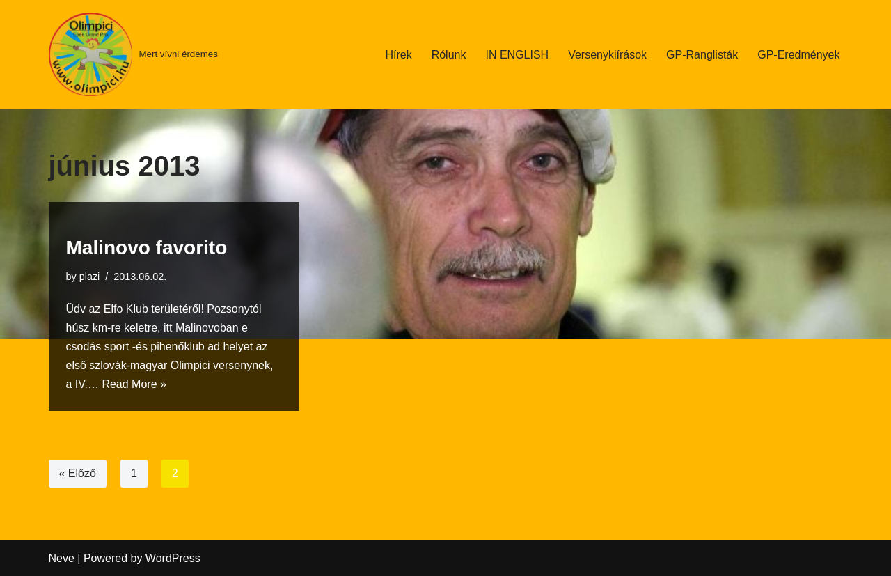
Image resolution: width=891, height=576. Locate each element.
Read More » (134, 384)
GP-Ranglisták (702, 55)
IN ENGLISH (517, 55)
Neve (61, 558)
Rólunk (449, 55)
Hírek (398, 55)
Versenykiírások (607, 55)
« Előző (77, 473)
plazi (89, 276)
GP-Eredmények (798, 55)
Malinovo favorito (147, 247)
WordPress (172, 558)
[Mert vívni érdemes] (133, 54)
